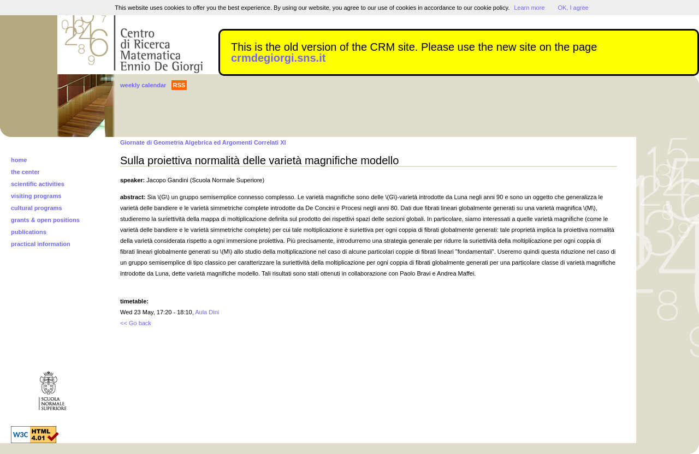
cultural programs (36, 208)
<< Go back (135, 323)
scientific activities (37, 184)
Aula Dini (207, 312)
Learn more (529, 7)
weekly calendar (143, 85)
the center (25, 172)
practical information (40, 244)
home (19, 160)
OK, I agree (573, 7)
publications (28, 232)
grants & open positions (45, 220)
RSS (179, 85)
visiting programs (36, 196)
